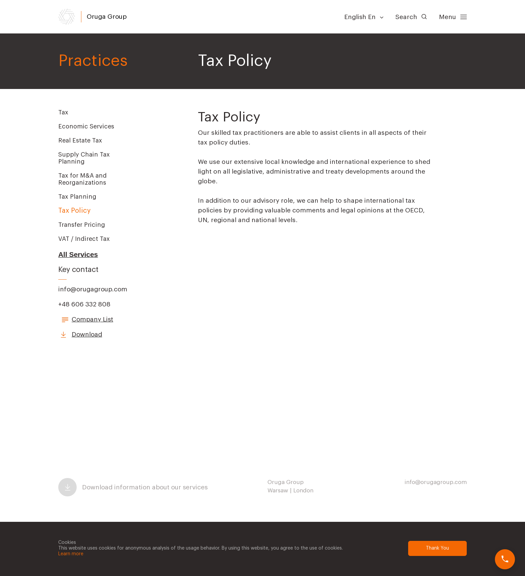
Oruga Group (107, 16)
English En (363, 17)
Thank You (437, 548)
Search (411, 17)
